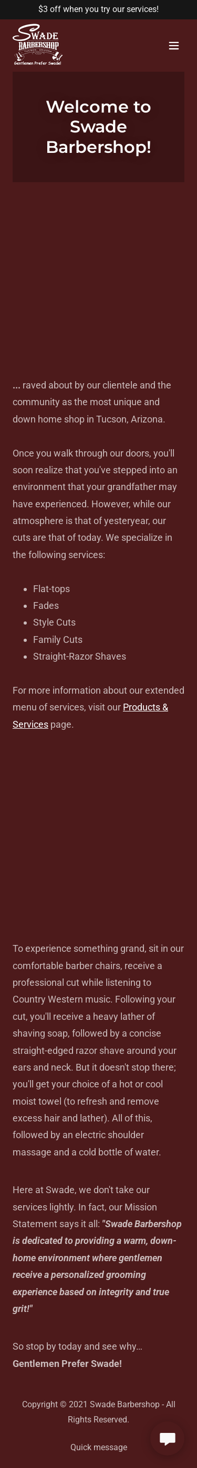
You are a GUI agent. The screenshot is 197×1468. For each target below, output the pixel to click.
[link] (38, 63)
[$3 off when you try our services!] (98, 9)
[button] (173, 45)
